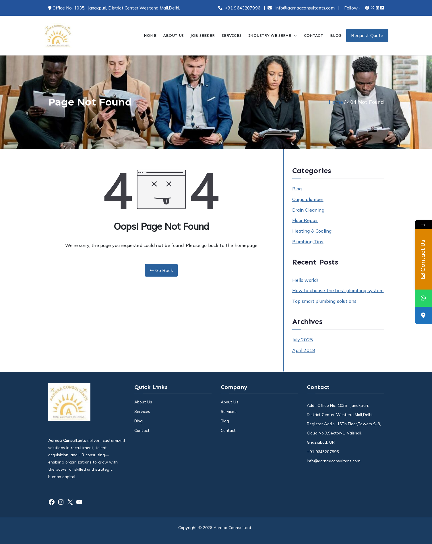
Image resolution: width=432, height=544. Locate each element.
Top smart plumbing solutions (324, 301)
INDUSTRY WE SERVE (272, 35)
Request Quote (367, 35)
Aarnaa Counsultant (233, 527)
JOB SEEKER (203, 35)
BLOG (336, 35)
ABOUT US (173, 35)
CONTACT (313, 35)
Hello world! (305, 280)
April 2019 (303, 350)
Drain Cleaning (308, 210)
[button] (294, 35)
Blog (297, 188)
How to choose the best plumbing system (338, 290)
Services (142, 411)
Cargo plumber (307, 199)
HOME (150, 35)
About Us (143, 402)
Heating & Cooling (312, 231)
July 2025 (302, 339)
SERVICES (231, 35)
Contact (142, 430)
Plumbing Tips (307, 241)
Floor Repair (305, 220)
